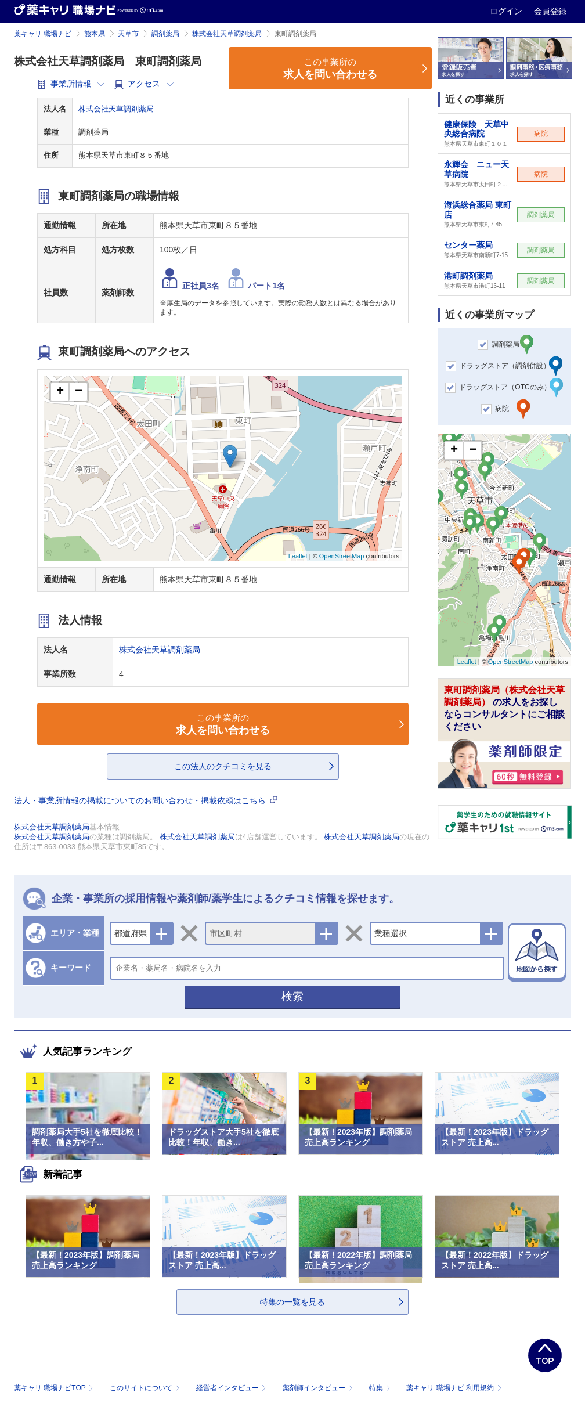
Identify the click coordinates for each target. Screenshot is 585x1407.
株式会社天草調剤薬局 (227, 34)
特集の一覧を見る (292, 1302)
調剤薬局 (165, 34)
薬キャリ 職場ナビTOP (55, 1388)
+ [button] (60, 392)
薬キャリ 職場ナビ (42, 34)
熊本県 (94, 34)
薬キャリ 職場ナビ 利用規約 (453, 1388)
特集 (381, 1388)
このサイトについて (146, 1388)
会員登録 (550, 11)
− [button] (78, 392)
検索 (292, 996)
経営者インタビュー (232, 1388)
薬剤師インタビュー (319, 1388)
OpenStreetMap (341, 556)
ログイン (507, 11)
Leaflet (298, 556)
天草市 (128, 34)
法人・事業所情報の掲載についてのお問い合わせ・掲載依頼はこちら (145, 800)
